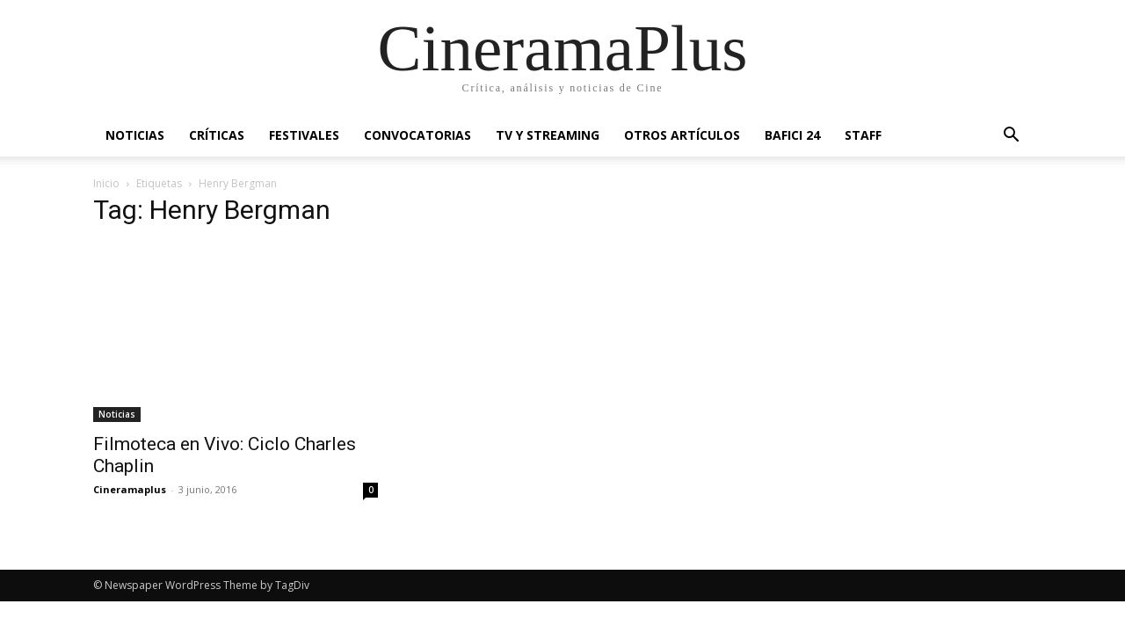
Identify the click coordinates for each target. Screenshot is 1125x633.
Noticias (134, 135)
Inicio (106, 183)
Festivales (304, 135)
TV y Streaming (547, 135)
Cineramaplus (129, 489)
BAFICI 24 (792, 135)
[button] (1011, 136)
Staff (863, 135)
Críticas (216, 135)
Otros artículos (682, 135)
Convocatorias (417, 135)
